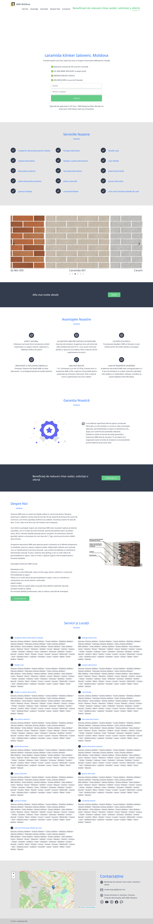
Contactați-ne (111, 478)
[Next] (139, 243)
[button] (53, 887)
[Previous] (14, 243)
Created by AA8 (21, 921)
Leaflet (81, 907)
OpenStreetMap (90, 907)
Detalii (114, 294)
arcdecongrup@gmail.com (114, 889)
